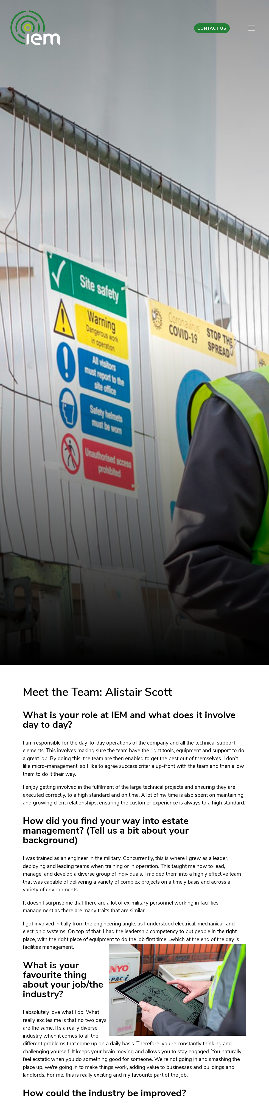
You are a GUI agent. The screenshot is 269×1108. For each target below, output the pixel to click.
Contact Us (211, 29)
